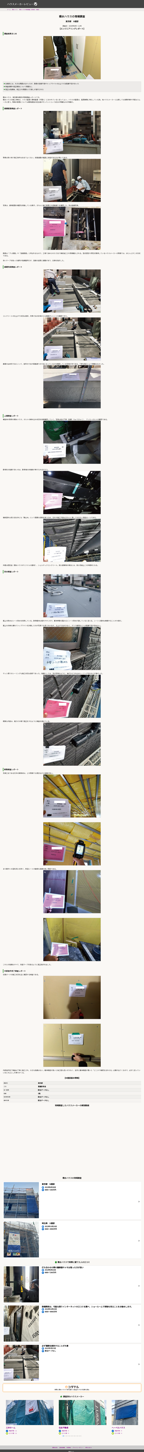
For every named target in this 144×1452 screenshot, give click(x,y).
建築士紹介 (55, 1447)
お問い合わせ (88, 1447)
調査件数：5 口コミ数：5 (85, 1429)
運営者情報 (62, 1447)
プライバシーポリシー (78, 1447)
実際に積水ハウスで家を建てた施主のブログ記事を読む (72, 1389)
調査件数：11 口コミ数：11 (32, 1429)
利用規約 (68, 1447)
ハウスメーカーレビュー (22, 4)
